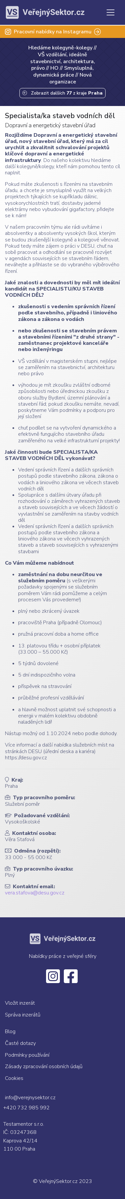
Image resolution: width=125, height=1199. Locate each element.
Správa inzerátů (22, 1014)
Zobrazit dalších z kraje (62, 93)
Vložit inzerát (20, 1003)
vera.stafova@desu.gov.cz (34, 892)
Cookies (14, 1078)
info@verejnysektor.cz (30, 1097)
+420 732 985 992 (26, 1107)
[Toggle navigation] (110, 12)
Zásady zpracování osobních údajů (44, 1066)
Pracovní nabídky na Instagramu (53, 31)
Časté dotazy (20, 1043)
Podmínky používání (27, 1055)
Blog (10, 1031)
